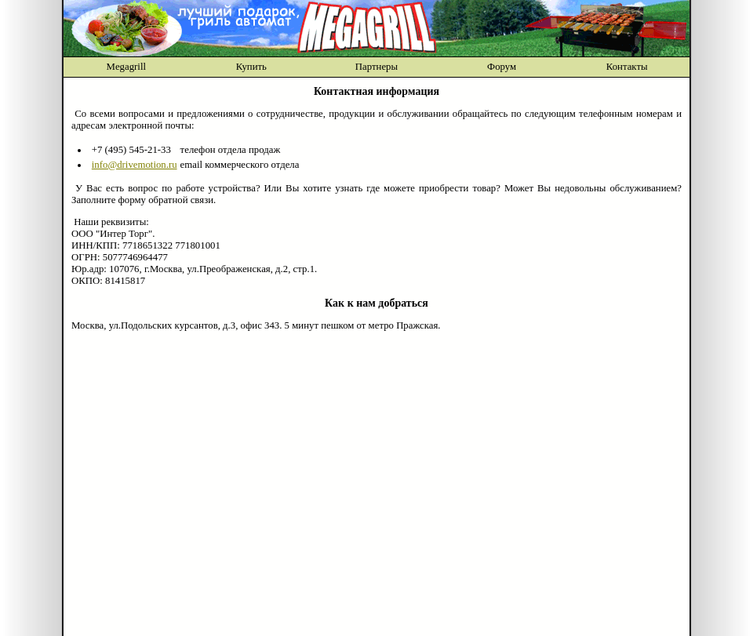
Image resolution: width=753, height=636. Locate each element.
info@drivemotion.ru (134, 164)
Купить (251, 66)
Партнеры (376, 66)
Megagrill (126, 66)
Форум (501, 66)
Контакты (627, 66)
